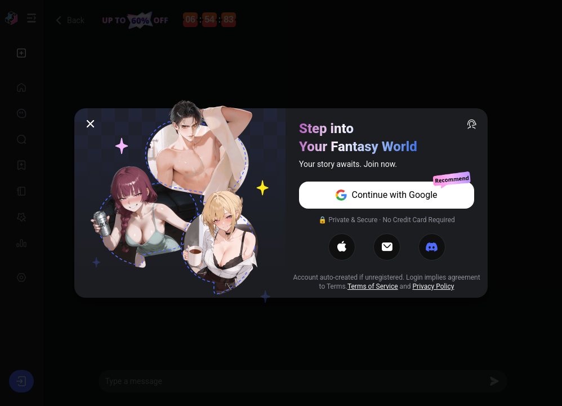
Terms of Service (372, 286)
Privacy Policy (433, 286)
